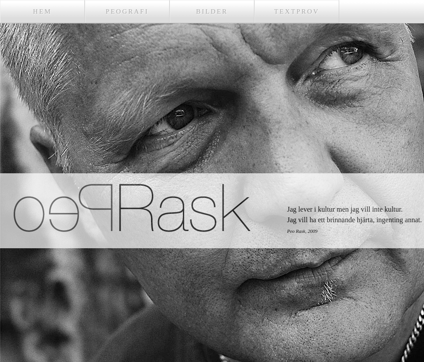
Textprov (296, 11)
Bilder (212, 11)
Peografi (127, 11)
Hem (42, 11)
